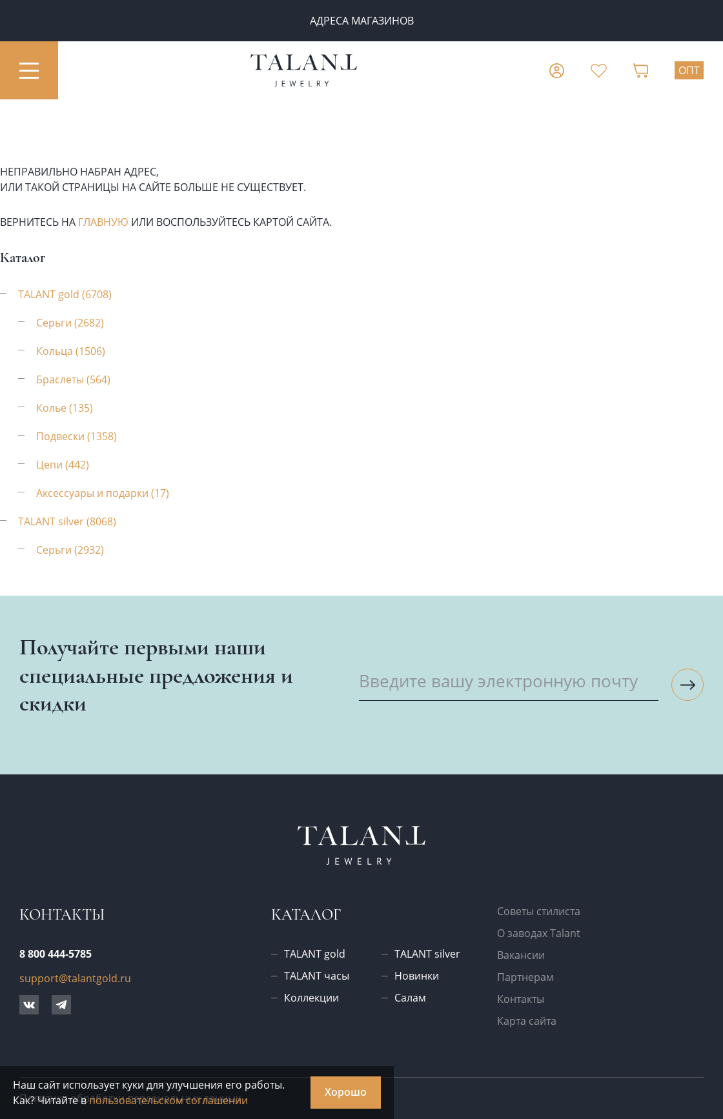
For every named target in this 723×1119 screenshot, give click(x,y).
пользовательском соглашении (168, 1100)
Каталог (306, 914)
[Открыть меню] (29, 70)
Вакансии (521, 955)
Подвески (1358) (76, 436)
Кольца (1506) (70, 351)
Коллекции (311, 998)
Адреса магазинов (362, 21)
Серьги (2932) (70, 550)
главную (103, 222)
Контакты (520, 999)
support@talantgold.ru (75, 978)
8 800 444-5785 (55, 954)
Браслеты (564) (73, 379)
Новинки (416, 976)
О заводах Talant (538, 933)
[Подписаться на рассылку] (687, 685)
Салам (410, 998)
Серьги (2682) (70, 323)
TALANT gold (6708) (65, 294)
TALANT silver (427, 954)
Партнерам (525, 977)
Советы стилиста (538, 911)
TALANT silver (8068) (67, 521)
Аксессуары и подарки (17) (102, 493)
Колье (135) (64, 408)
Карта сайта (526, 1021)
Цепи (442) (62, 465)
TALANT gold (314, 954)
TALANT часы (316, 976)
